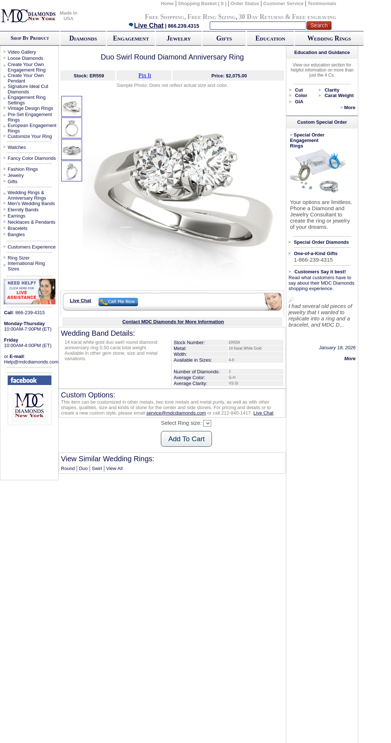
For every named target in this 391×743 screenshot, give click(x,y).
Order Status (245, 3)
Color (301, 95)
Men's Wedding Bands (31, 203)
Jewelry (179, 38)
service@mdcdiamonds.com (176, 413)
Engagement (131, 38)
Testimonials (322, 3)
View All (114, 468)
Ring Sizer (19, 258)
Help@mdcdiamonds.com (31, 362)
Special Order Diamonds (321, 242)
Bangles (16, 234)
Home (167, 3)
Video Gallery (22, 52)
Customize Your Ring (30, 136)
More (349, 107)
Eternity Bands (23, 209)
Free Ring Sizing (211, 16)
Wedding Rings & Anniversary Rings (27, 195)
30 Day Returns (261, 16)
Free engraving (314, 16)
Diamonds (83, 38)
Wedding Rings (329, 38)
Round (68, 468)
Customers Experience (32, 247)
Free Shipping (164, 16)
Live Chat (146, 25)
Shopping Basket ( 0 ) (203, 3)
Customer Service (283, 3)
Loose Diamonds (25, 58)
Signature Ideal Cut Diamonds (28, 89)
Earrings (16, 216)
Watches (17, 147)
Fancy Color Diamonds (32, 158)
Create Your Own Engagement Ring (27, 67)
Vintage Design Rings (30, 108)
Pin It (144, 75)
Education (270, 38)
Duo (83, 468)
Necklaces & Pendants (31, 222)
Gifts (224, 38)
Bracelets (17, 228)
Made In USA (68, 15)
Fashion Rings (23, 169)
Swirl (97, 468)
